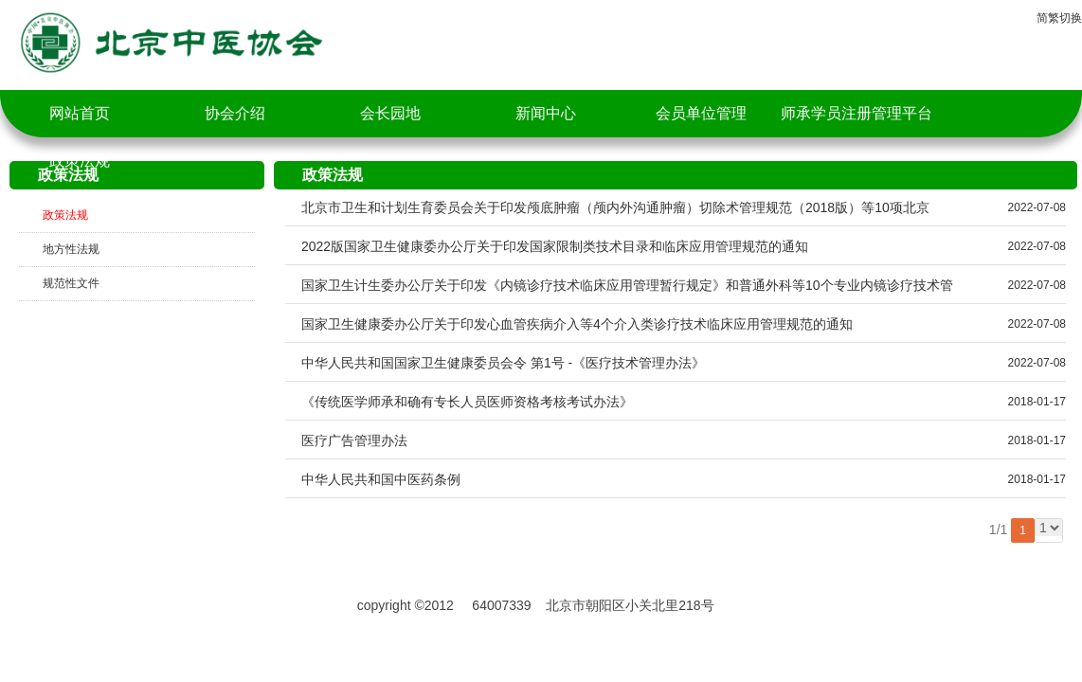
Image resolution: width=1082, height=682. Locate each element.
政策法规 (79, 161)
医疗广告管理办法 (354, 440)
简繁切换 (1059, 18)
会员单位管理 (701, 113)
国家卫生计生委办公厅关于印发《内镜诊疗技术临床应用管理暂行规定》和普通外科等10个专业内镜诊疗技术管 (627, 285)
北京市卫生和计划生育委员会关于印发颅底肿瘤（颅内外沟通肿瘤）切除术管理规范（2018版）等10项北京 (615, 207)
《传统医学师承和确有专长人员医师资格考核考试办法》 (467, 401)
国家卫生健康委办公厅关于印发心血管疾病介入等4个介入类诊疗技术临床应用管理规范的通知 (577, 324)
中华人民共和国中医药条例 (380, 479)
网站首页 (79, 113)
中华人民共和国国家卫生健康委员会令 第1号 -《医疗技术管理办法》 (503, 362)
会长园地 (390, 113)
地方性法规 (71, 249)
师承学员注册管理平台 (856, 113)
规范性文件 (71, 283)
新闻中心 (545, 113)
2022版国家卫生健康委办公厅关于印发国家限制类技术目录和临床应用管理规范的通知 (554, 246)
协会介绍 (235, 113)
